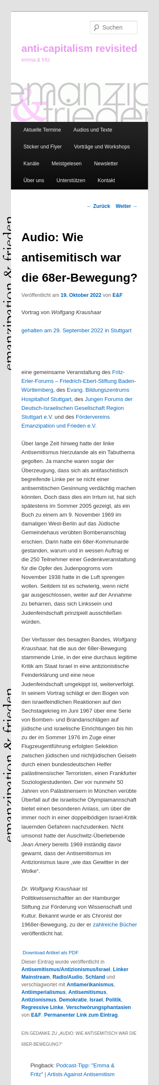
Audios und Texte (92, 130)
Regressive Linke (43, 1007)
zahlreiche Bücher (115, 924)
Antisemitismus (87, 992)
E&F (117, 295)
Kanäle (31, 164)
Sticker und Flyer (42, 147)
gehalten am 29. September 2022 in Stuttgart (76, 330)
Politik (113, 1000)
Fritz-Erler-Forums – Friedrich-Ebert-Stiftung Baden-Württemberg (79, 381)
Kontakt (106, 180)
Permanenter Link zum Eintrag (80, 1015)
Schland (95, 977)
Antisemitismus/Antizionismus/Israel (66, 969)
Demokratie (72, 1000)
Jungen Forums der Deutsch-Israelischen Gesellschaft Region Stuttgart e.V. (77, 408)
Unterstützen (70, 180)
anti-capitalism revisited (79, 48)
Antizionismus (39, 1000)
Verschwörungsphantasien (98, 1007)
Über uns (33, 180)
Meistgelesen (67, 164)
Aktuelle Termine (42, 130)
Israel (96, 1000)
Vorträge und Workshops (102, 147)
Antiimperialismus (44, 992)
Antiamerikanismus (90, 985)
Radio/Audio (68, 977)
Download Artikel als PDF (51, 952)
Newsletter (106, 164)
